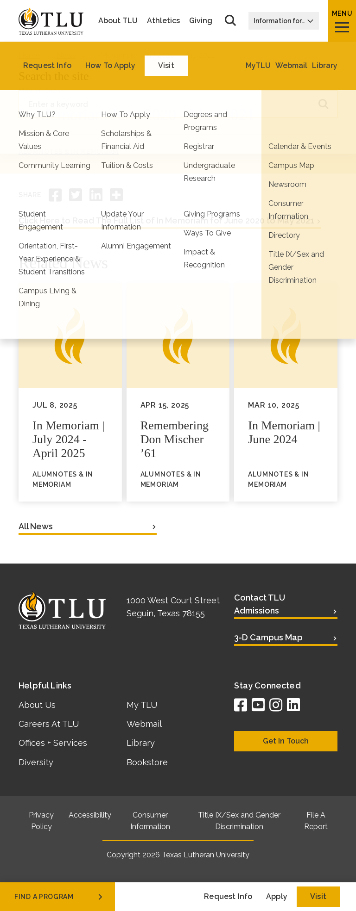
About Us (37, 705)
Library (141, 743)
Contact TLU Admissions (259, 604)
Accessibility (90, 815)
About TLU (118, 21)
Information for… (284, 21)
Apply (276, 896)
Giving (200, 21)
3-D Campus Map (268, 637)
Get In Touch (286, 741)
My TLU (142, 705)
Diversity (36, 762)
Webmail (144, 724)
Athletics (163, 21)
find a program (59, 896)
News (66, 55)
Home (29, 55)
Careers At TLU (49, 724)
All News (36, 526)
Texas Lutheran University (205, 854)
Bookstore (147, 762)
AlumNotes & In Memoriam (69, 151)
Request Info (228, 896)
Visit (318, 896)
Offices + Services (53, 743)
